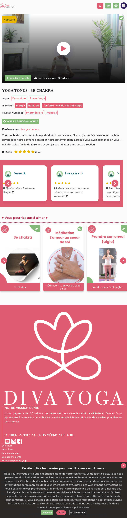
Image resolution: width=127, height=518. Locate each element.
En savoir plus (77, 512)
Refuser (61, 512)
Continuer (47, 512)
